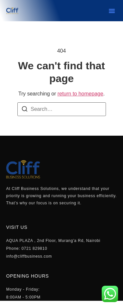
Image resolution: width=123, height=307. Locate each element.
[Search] (24, 110)
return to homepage (80, 93)
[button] (112, 11)
